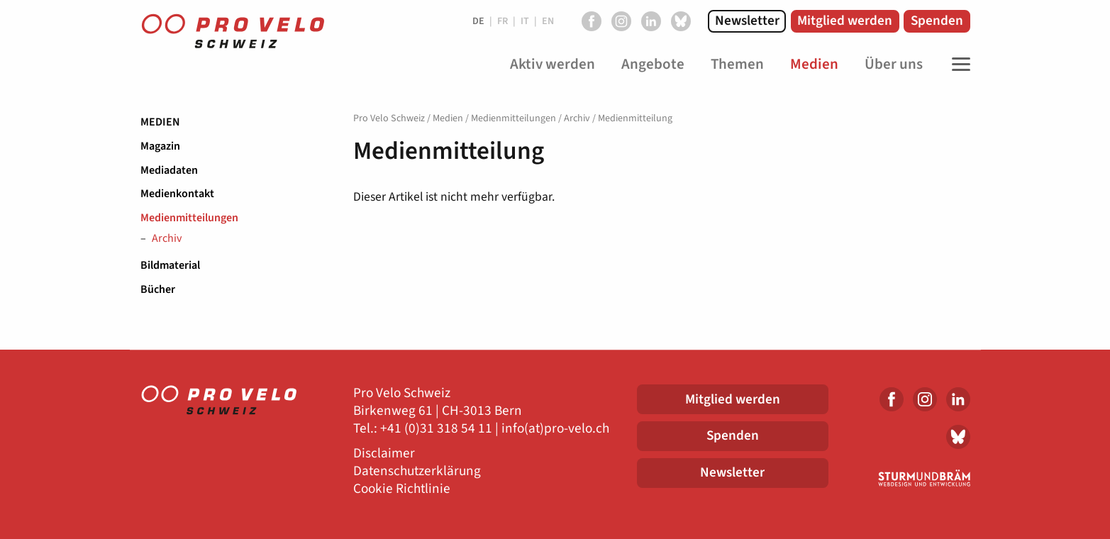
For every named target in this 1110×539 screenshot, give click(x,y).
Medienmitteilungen (189, 218)
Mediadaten (169, 170)
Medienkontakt (177, 193)
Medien (160, 122)
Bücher (157, 289)
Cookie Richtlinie (401, 489)
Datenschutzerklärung (417, 471)
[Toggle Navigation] (957, 64)
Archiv (167, 239)
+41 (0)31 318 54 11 (436, 429)
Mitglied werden (844, 20)
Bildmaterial (170, 265)
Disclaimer (384, 453)
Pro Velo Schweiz (389, 118)
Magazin (160, 146)
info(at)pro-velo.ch (555, 429)
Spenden (937, 20)
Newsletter (747, 20)
